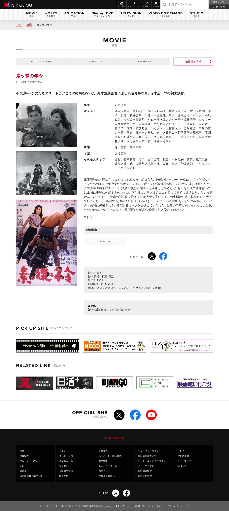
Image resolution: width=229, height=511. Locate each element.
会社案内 (103, 451)
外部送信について (147, 456)
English (181, 466)
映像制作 (24, 456)
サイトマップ (184, 461)
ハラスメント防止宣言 (110, 456)
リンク (180, 451)
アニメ (62, 451)
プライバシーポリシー (149, 451)
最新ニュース (66, 461)
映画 (29, 24)
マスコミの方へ (107, 476)
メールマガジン (146, 466)
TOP (19, 24)
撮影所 (23, 471)
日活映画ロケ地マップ (31, 476)
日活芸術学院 (145, 476)
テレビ (23, 466)
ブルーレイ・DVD (29, 461)
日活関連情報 (145, 471)
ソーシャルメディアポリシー (153, 461)
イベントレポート (68, 456)
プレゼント (65, 466)
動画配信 (63, 476)
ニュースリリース (108, 466)
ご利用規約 (183, 456)
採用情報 (103, 461)
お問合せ (103, 471)
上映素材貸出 (66, 471)
